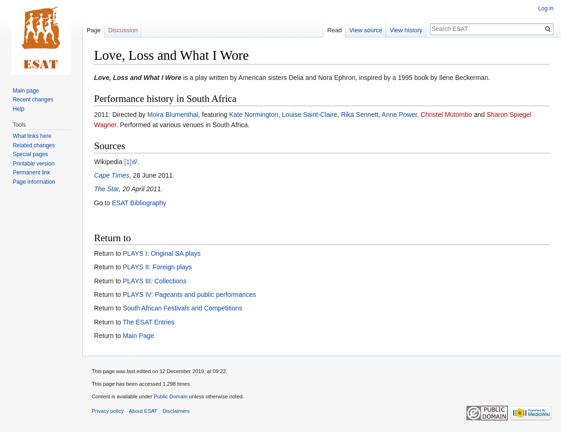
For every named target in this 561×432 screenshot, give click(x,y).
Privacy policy (108, 411)
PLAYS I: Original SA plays (161, 253)
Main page (26, 90)
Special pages (30, 154)
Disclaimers (176, 411)
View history (406, 30)
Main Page (138, 335)
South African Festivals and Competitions (182, 308)
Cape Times (111, 175)
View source (365, 30)
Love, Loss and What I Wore (137, 77)
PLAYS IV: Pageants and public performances (189, 294)
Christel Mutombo (446, 114)
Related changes (34, 145)
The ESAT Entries (149, 322)
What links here (32, 136)
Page (94, 30)
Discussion (123, 30)
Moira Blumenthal (172, 114)
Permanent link (31, 172)
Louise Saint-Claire (309, 114)
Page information (34, 182)
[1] (128, 162)
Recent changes (33, 99)
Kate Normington (253, 114)
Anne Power (399, 114)
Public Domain (170, 396)
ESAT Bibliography (139, 203)
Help (18, 109)
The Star (106, 189)
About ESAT (143, 411)
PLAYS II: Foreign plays (157, 267)
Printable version (33, 163)
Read (334, 30)
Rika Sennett (360, 114)
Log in (546, 8)
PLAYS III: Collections (154, 281)
